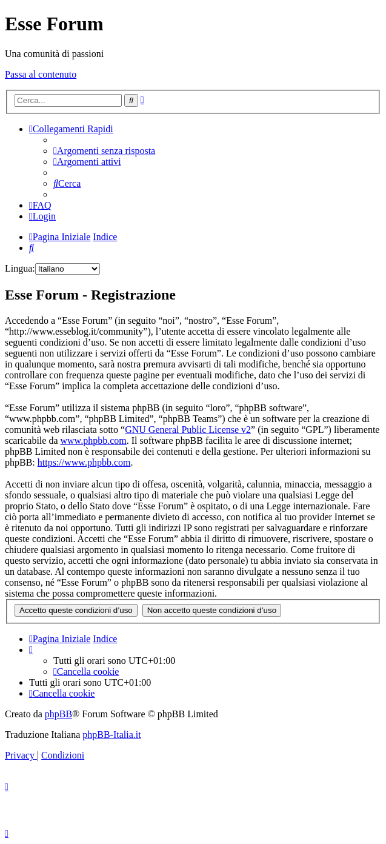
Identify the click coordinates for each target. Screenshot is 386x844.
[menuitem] (104, 151)
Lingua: (20, 268)
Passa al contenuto (40, 74)
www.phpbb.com (94, 440)
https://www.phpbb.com (84, 462)
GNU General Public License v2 (188, 429)
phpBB (58, 714)
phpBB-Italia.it (111, 734)
